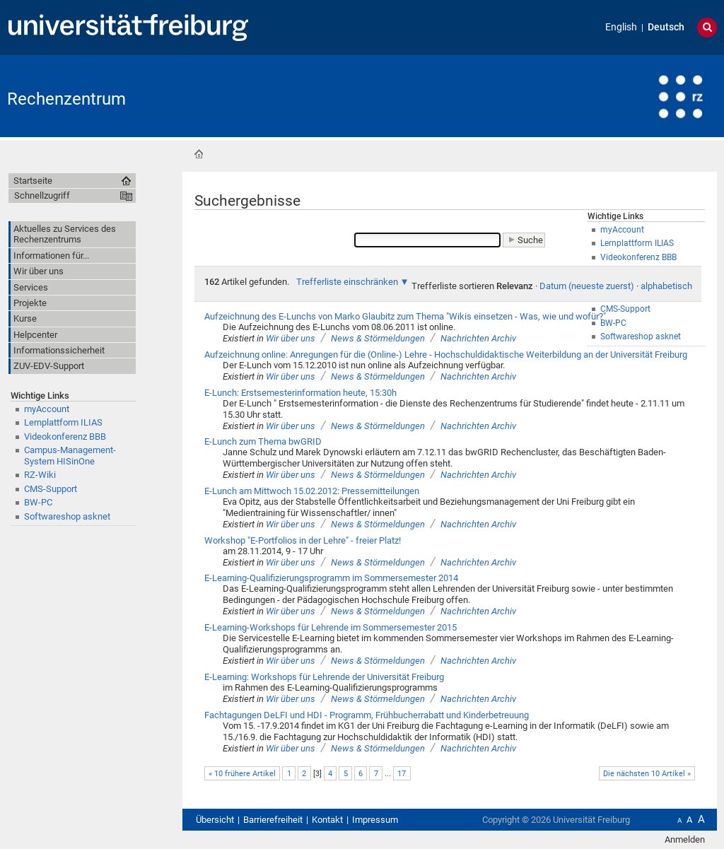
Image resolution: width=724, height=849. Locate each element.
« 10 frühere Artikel (242, 773)
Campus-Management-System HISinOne (70, 455)
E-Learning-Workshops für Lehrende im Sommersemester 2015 (330, 627)
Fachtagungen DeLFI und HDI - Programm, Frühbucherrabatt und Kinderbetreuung (366, 715)
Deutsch (666, 27)
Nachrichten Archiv (478, 338)
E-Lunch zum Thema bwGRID (263, 441)
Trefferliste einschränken (347, 281)
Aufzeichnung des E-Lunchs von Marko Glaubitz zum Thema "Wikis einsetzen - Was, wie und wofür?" (405, 316)
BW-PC (38, 502)
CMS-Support (50, 489)
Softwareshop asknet (67, 516)
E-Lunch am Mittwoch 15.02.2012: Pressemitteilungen (311, 491)
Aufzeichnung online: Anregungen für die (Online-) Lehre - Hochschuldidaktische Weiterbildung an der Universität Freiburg (445, 354)
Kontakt (327, 819)
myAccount (46, 409)
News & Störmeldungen (378, 338)
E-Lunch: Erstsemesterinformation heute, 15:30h (300, 392)
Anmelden (685, 839)
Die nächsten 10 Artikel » (647, 773)
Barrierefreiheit (273, 819)
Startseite (198, 154)
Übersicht (215, 819)
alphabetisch (666, 286)
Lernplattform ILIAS (63, 422)
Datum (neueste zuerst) (586, 286)
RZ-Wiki (40, 474)
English (621, 27)
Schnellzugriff (42, 195)
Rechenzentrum (66, 99)
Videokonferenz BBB (65, 436)
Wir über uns (290, 338)
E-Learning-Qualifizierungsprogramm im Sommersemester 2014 (331, 578)
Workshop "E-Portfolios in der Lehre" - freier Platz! (302, 540)
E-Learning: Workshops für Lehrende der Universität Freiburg (324, 677)
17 (401, 773)
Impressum (375, 819)
